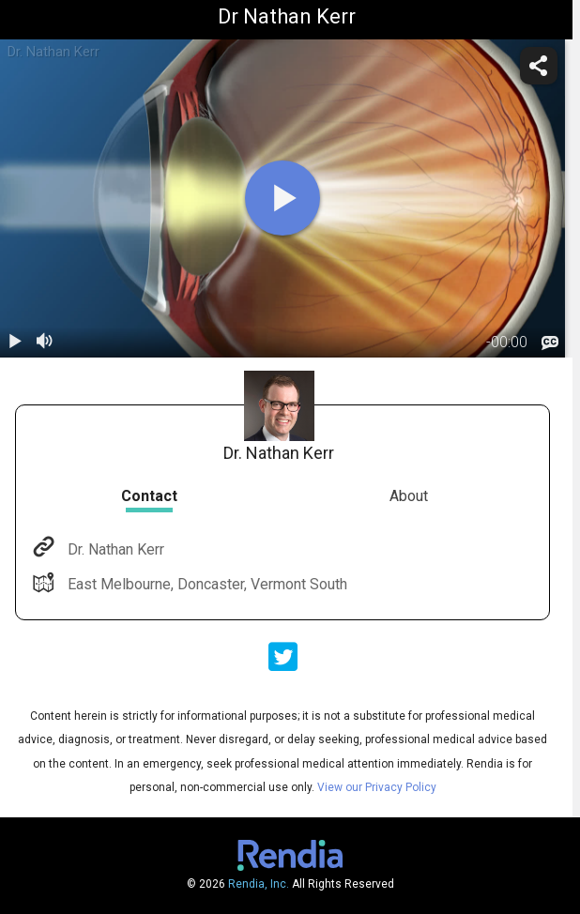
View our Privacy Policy (376, 787)
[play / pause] (15, 343)
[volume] (45, 343)
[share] (538, 65)
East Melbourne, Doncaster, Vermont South (205, 584)
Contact (149, 496)
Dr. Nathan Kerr (114, 549)
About (408, 496)
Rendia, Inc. (258, 884)
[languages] (550, 343)
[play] (282, 198)
